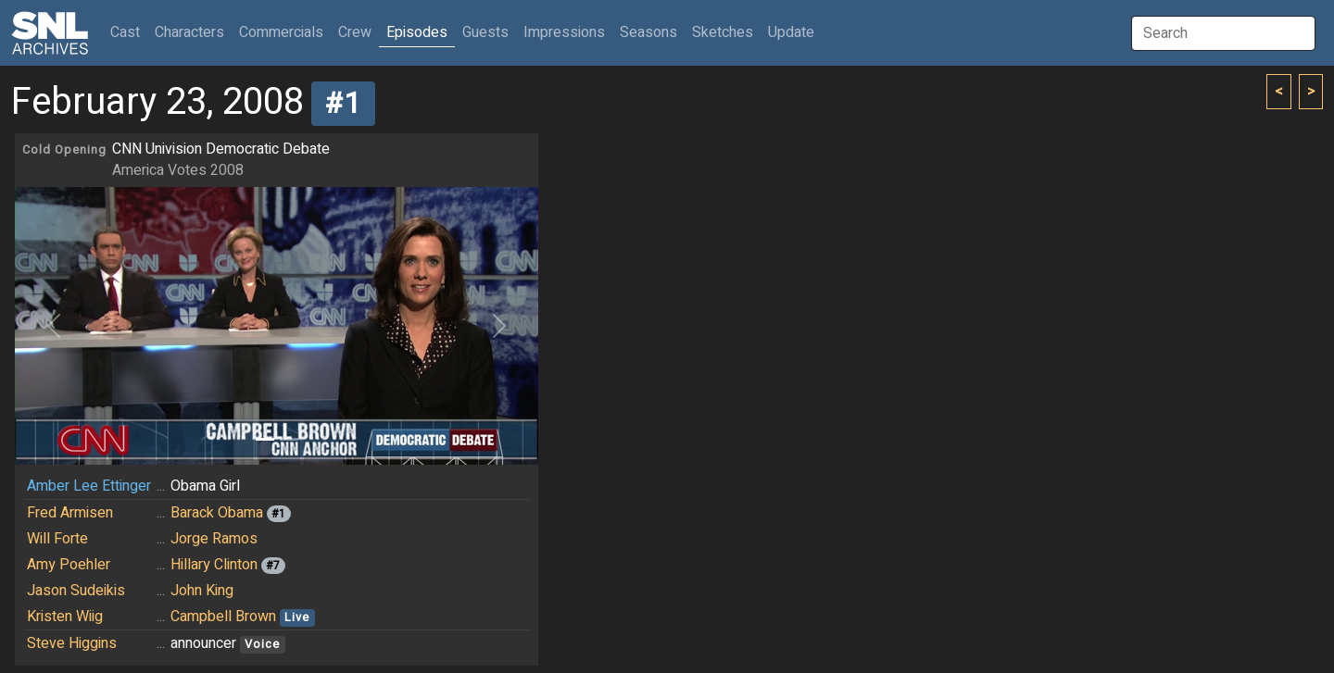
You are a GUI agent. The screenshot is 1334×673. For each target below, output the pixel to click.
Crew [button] (354, 32)
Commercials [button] (281, 32)
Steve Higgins (72, 643)
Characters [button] (189, 32)
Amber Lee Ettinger (89, 486)
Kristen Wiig (65, 616)
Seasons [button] (648, 32)
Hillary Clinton (214, 565)
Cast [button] (128, 32)
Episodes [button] (416, 32)
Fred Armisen (70, 513)
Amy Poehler (68, 565)
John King (201, 591)
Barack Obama (216, 513)
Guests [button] (485, 32)
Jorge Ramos (214, 539)
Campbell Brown (223, 616)
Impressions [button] (564, 32)
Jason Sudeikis (76, 591)
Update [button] (791, 32)
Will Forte (57, 539)
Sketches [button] (722, 32)
